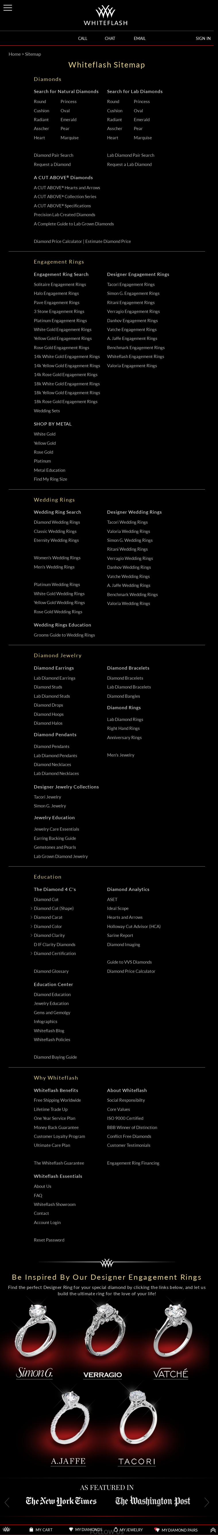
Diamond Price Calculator (131, 971)
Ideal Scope (118, 908)
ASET (112, 899)
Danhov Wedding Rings (129, 567)
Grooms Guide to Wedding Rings (64, 635)
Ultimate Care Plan (52, 1145)
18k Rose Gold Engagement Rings (66, 401)
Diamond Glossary (51, 971)
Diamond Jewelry (58, 655)
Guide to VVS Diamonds (129, 962)
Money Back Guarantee (56, 1127)
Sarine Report (120, 935)
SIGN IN (203, 38)
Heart (39, 137)
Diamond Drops (48, 705)
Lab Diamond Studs (52, 696)
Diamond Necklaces (52, 764)
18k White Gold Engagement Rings (67, 383)
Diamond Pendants (55, 734)
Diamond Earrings (54, 668)
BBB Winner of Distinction (132, 1127)
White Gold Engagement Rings (63, 329)
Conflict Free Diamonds (129, 1136)
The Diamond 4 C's (55, 889)
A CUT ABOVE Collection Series (65, 196)
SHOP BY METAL (53, 424)
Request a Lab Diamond (129, 164)
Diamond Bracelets (128, 668)
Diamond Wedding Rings (57, 522)
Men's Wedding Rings (54, 567)
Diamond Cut (46, 899)
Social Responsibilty (126, 1100)
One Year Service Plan (54, 1118)
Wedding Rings (54, 499)
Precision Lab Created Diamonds (64, 214)
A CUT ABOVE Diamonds (63, 177)
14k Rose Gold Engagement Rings (66, 374)
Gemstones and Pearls (55, 847)
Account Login (47, 1222)
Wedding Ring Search (57, 512)
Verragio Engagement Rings (133, 311)
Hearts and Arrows (125, 917)
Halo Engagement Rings (56, 293)
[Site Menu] (8, 6)
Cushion (41, 110)
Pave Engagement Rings (57, 302)
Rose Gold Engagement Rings (61, 347)
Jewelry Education (54, 817)
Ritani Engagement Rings (131, 302)
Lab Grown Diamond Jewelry (61, 856)
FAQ (38, 1195)
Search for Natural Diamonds (66, 91)
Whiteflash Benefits (56, 1090)
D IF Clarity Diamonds (55, 944)
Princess (69, 101)
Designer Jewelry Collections (66, 787)
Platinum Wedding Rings (57, 584)
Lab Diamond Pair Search (130, 155)
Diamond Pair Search (53, 155)
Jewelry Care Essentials (56, 829)
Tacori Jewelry (47, 797)
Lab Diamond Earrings (55, 678)
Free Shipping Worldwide (57, 1100)
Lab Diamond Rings (125, 719)
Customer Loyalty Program (59, 1136)
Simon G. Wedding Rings (130, 540)
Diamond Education (52, 994)
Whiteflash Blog (49, 1030)
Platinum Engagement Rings (60, 320)
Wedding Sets (47, 410)
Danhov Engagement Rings (132, 320)
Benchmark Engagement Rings (136, 347)
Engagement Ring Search (61, 274)
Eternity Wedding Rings (56, 540)
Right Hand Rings (123, 728)
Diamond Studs (48, 687)
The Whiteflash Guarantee (59, 1163)
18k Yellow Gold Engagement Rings (67, 392)
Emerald (68, 119)
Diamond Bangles (123, 696)
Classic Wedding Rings (55, 531)
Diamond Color (48, 926)
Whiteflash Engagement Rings (135, 356)
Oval (65, 110)
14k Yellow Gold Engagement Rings (67, 365)
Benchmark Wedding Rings (132, 594)
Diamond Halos (48, 723)
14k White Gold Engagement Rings (67, 356)
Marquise (70, 137)
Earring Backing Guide (55, 838)
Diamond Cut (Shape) (54, 908)
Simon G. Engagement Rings (133, 293)
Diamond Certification (55, 953)
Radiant (41, 119)
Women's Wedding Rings (57, 557)
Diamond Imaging (123, 944)
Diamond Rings (124, 707)
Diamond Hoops (49, 714)
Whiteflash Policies (52, 1039)
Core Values (118, 1109)
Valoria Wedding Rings (128, 531)
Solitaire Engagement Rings (60, 284)
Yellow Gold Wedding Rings (59, 602)
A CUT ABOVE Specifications (62, 205)
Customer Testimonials (129, 1145)
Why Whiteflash (56, 1077)
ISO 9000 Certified (125, 1118)
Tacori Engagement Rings (131, 284)
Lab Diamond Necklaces (56, 773)
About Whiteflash (127, 1090)
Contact (41, 1213)
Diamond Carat (48, 917)
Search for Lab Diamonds (135, 91)
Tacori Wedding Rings (127, 522)
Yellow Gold (45, 443)
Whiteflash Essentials (58, 1176)
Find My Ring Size (50, 479)
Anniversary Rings (124, 737)
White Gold (44, 434)
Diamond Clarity (49, 935)
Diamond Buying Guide (55, 1057)
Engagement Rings (59, 261)
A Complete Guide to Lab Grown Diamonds (74, 224)
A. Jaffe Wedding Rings (129, 585)
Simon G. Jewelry (50, 806)
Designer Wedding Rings (134, 512)
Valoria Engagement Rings (132, 365)
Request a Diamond (52, 164)
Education (48, 876)
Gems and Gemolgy (52, 1012)
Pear (65, 128)
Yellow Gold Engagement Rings (63, 338)
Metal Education (49, 470)
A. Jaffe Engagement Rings (132, 338)
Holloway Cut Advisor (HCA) (134, 926)
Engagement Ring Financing (133, 1163)
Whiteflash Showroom (55, 1204)
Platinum (42, 461)
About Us (42, 1186)
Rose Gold (43, 452)
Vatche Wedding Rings (128, 576)
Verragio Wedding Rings (130, 558)
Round (40, 101)
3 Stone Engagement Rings (59, 311)
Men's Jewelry (120, 755)
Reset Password (49, 1240)
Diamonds (48, 79)
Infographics (45, 1021)
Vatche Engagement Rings (132, 329)
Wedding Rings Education (62, 625)
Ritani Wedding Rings (127, 549)
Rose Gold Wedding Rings (58, 611)
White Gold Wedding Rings (59, 593)
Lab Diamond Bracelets (129, 687)
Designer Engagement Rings (138, 274)
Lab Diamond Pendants (55, 755)
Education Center (53, 984)
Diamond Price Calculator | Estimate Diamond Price (82, 241)
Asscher (41, 128)
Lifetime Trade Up (50, 1109)
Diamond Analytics (128, 889)
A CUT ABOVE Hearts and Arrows (67, 187)
